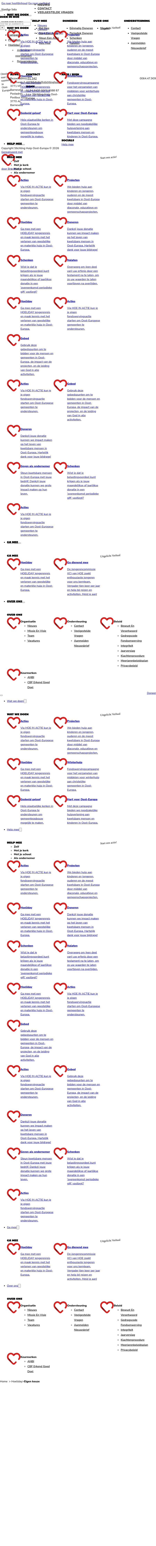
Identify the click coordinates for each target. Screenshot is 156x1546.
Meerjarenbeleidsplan (134, 661)
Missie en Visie (36, 631)
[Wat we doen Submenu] (30, 15)
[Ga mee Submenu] (19, 543)
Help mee (14, 143)
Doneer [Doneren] (151, 693)
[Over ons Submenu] (23, 602)
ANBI (30, 677)
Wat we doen (18, 14)
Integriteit (127, 646)
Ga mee (12, 542)
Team (30, 636)
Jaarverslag (128, 651)
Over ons (14, 601)
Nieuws (44, 5)
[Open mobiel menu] (1, 695)
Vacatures (33, 641)
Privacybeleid (129, 666)
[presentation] (77, 356)
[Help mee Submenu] (23, 144)
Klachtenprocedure (132, 656)
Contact (45, 8)
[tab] (57, 161)
